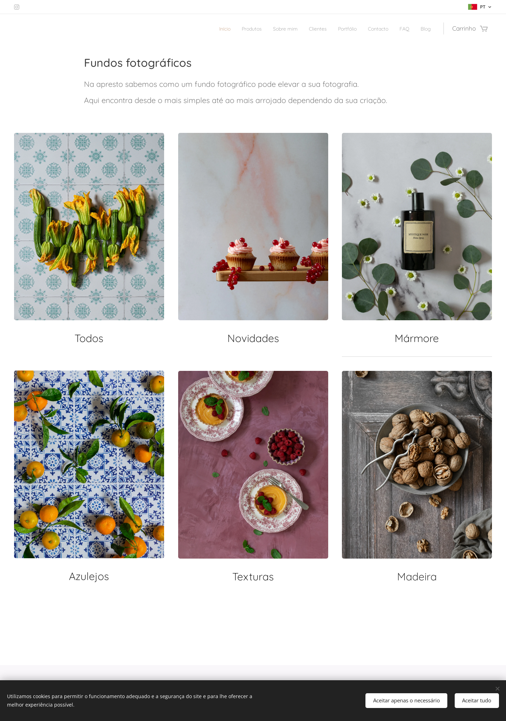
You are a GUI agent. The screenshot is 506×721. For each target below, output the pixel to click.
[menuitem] (197, 28)
